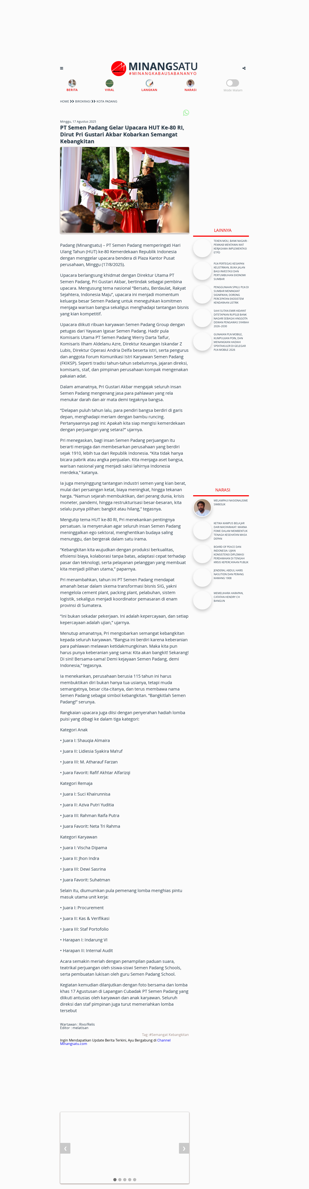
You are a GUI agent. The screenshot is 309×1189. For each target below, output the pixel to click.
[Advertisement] (154, 30)
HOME (64, 101)
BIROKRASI (83, 101)
